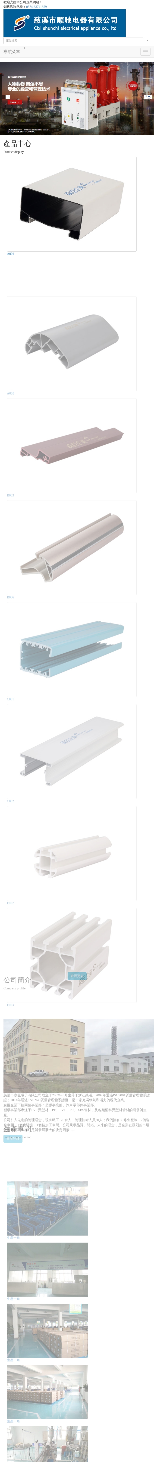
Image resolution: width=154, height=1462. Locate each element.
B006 (10, 590)
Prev (6, 98)
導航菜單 (11, 51)
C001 (10, 692)
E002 (10, 896)
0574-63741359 (36, 7)
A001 (10, 254)
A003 (10, 386)
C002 (10, 794)
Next (148, 98)
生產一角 (13, 1231)
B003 (10, 488)
